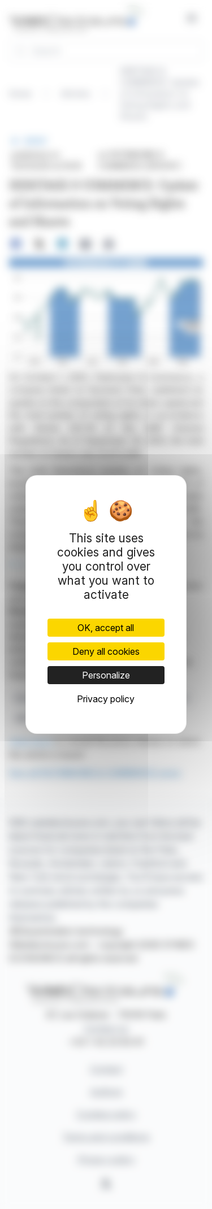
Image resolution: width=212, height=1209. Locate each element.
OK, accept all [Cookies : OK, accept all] (105, 627)
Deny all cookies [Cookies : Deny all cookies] (106, 651)
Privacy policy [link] (106, 698)
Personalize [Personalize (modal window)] (106, 675)
